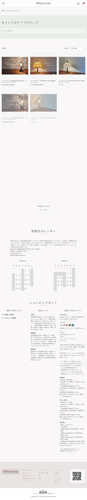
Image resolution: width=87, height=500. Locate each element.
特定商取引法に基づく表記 (28, 478)
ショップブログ (42, 470)
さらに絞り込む (8, 30)
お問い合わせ (57, 481)
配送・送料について (27, 470)
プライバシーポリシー (27, 481)
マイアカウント (58, 470)
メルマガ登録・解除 (43, 473)
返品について (25, 473)
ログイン (56, 475)
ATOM (39, 478)
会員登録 (56, 473)
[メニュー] (3, 3)
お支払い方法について (27, 475)
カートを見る (57, 478)
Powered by (43, 492)
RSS (39, 475)
